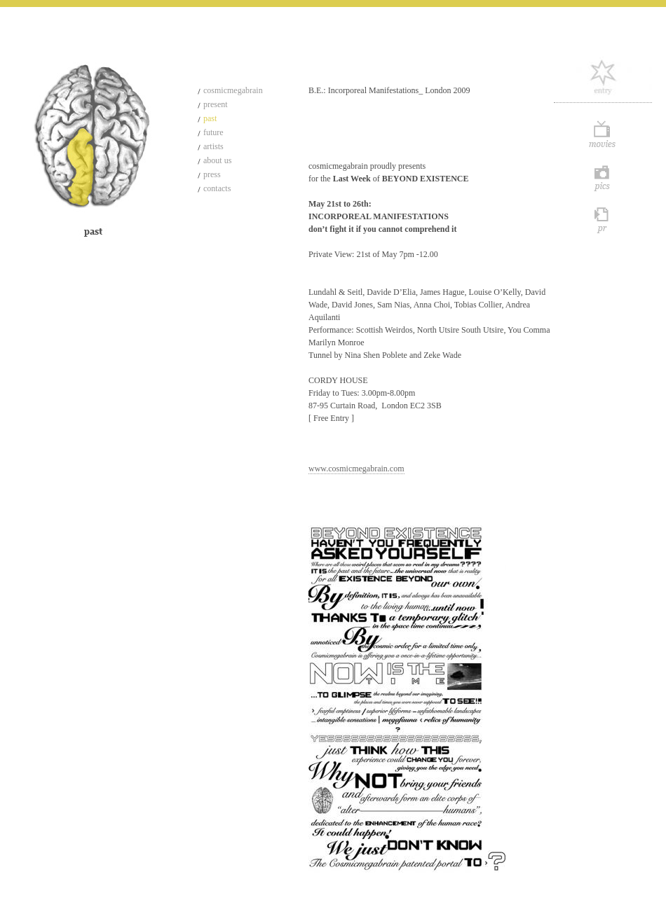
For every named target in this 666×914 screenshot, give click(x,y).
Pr (603, 219)
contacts (217, 188)
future (213, 132)
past (210, 118)
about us (217, 160)
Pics (603, 177)
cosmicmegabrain (233, 90)
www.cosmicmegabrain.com (356, 468)
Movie (603, 135)
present (215, 104)
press (212, 174)
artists (213, 146)
